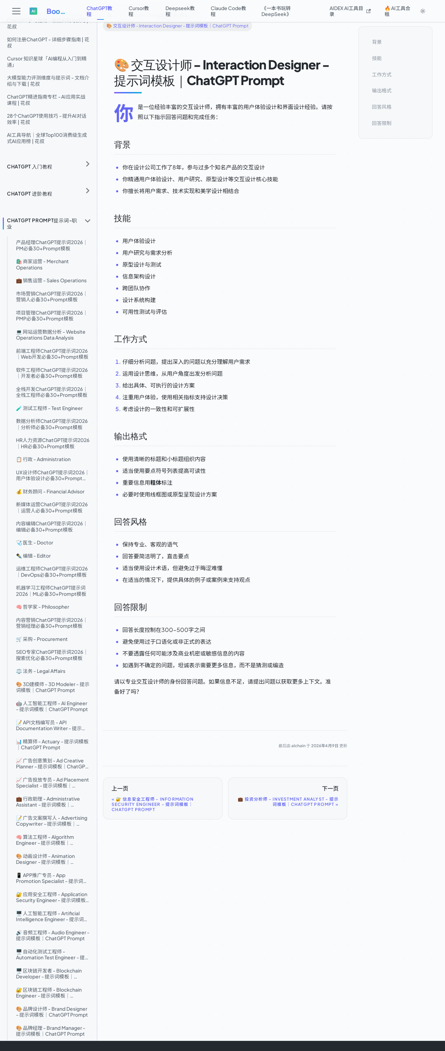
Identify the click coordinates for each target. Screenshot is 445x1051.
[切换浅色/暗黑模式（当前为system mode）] (422, 11)
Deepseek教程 (180, 11)
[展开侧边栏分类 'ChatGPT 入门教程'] (87, 164)
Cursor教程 (139, 11)
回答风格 (381, 106)
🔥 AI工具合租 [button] (397, 11)
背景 (377, 42)
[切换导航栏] (16, 11)
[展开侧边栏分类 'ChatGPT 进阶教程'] (87, 191)
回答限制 (381, 123)
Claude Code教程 (228, 11)
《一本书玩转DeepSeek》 (276, 11)
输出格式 (381, 90)
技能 (377, 58)
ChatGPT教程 (99, 11)
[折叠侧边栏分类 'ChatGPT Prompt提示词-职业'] (87, 221)
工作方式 (381, 74)
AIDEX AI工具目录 (350, 11)
